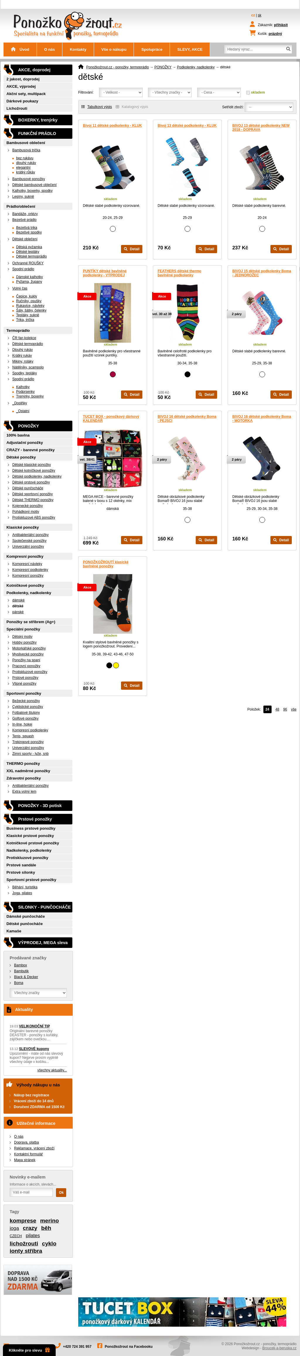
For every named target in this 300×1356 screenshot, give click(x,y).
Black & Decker (26, 977)
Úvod (20, 49)
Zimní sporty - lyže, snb (30, 754)
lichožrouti (24, 1243)
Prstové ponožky (25, 678)
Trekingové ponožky (28, 742)
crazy (30, 1228)
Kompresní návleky (27, 564)
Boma (18, 983)
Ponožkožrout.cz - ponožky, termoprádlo (117, 67)
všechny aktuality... (52, 1070)
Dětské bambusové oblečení (34, 185)
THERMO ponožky (23, 763)
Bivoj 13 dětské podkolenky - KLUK (187, 126)
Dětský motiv (22, 637)
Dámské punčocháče (25, 916)
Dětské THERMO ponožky (33, 500)
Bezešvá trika (26, 228)
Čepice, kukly (26, 296)
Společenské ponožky (29, 541)
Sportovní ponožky (23, 693)
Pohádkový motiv (25, 512)
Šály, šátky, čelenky (31, 310)
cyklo (49, 1243)
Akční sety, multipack (26, 94)
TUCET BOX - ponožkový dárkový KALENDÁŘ (111, 419)
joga (14, 1228)
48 (277, 709)
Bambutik (21, 971)
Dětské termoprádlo (31, 256)
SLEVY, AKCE (189, 49)
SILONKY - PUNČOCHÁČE (44, 907)
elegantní (23, 167)
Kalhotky (23, 387)
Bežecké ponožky (26, 701)
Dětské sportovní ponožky (32, 494)
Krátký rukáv (22, 356)
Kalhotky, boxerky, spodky (32, 191)
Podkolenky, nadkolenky (196, 67)
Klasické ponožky (22, 527)
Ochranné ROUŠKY (28, 263)
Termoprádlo (18, 330)
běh (46, 1228)
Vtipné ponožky (24, 684)
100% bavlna (18, 435)
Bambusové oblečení (25, 143)
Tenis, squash (23, 736)
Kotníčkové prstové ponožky (32, 843)
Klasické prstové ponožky (30, 835)
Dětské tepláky (27, 252)
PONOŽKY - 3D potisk (40, 805)
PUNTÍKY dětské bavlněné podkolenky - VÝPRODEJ (105, 273)
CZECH (16, 1236)
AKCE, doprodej (34, 69)
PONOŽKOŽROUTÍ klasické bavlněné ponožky (105, 564)
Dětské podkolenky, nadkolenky (37, 476)
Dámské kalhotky (29, 277)
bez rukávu (24, 158)
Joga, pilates (22, 893)
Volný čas (19, 288)
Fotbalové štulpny (26, 713)
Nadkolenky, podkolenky (29, 850)
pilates (33, 1235)
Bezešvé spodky (29, 232)
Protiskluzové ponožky (29, 672)
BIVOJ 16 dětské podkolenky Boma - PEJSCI (187, 419)
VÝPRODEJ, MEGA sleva (43, 942)
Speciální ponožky (23, 629)
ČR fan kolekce (24, 338)
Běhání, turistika (25, 887)
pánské (18, 612)
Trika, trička (25, 320)
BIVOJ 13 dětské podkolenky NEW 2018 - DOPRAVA (260, 128)
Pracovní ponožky (26, 666)
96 (285, 709)
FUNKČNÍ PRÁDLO (37, 133)
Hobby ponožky (24, 642)
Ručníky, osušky (28, 301)
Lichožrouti (16, 108)
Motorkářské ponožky (29, 648)
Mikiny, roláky (22, 361)
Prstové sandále (21, 865)
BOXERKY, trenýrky (37, 120)
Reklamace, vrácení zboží (34, 1148)
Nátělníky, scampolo (28, 367)
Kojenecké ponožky (27, 506)
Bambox (20, 965)
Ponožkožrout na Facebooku (129, 1347)
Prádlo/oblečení (20, 206)
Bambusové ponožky (28, 179)
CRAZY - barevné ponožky (30, 450)
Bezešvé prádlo (24, 220)
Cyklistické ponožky (27, 707)
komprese (23, 1221)
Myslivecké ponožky (28, 654)
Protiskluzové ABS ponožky (33, 517)
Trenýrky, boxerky (30, 396)
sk (259, 15)
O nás (49, 49)
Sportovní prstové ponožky (31, 879)
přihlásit (281, 25)
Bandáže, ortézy (25, 214)
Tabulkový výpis (96, 107)
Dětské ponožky (21, 457)
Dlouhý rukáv (22, 350)
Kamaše (13, 931)
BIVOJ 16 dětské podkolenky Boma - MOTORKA (261, 419)
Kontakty (78, 49)
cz (253, 15)
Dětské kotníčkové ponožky (33, 471)
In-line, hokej (22, 724)
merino (49, 1221)
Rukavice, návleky (30, 306)
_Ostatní (22, 411)
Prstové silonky (20, 872)
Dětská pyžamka (29, 247)
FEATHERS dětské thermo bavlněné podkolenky (179, 273)
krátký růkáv (25, 172)
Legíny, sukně (23, 197)
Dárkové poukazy (22, 101)
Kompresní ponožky (24, 556)
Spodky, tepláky (24, 373)
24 (267, 709)
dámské (18, 600)
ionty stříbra (26, 1251)
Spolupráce (151, 49)
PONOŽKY (162, 67)
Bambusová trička (26, 150)
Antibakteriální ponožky (30, 535)
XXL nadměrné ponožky (28, 771)
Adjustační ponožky (24, 442)
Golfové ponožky (25, 718)
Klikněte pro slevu (29, 1350)
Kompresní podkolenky (30, 570)
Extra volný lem (24, 791)
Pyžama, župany (29, 282)
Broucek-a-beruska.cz (279, 1348)
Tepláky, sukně (27, 315)
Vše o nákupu (114, 49)
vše (293, 709)
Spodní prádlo (23, 269)
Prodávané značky (28, 958)
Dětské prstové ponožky (31, 482)
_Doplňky (19, 403)
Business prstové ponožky (30, 828)
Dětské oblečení (25, 239)
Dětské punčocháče (27, 488)
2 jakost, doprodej (23, 79)
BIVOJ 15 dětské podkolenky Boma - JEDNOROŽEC (261, 273)
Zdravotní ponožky (23, 778)
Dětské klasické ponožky (31, 465)
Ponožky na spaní (26, 660)
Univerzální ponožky (28, 547)
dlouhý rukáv (26, 163)
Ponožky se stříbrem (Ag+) (30, 622)
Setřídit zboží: (232, 107)
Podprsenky (25, 392)
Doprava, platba (26, 1142)
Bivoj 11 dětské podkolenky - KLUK (112, 126)
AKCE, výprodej (21, 86)
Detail (131, 249)
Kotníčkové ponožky (25, 585)
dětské (17, 606)
